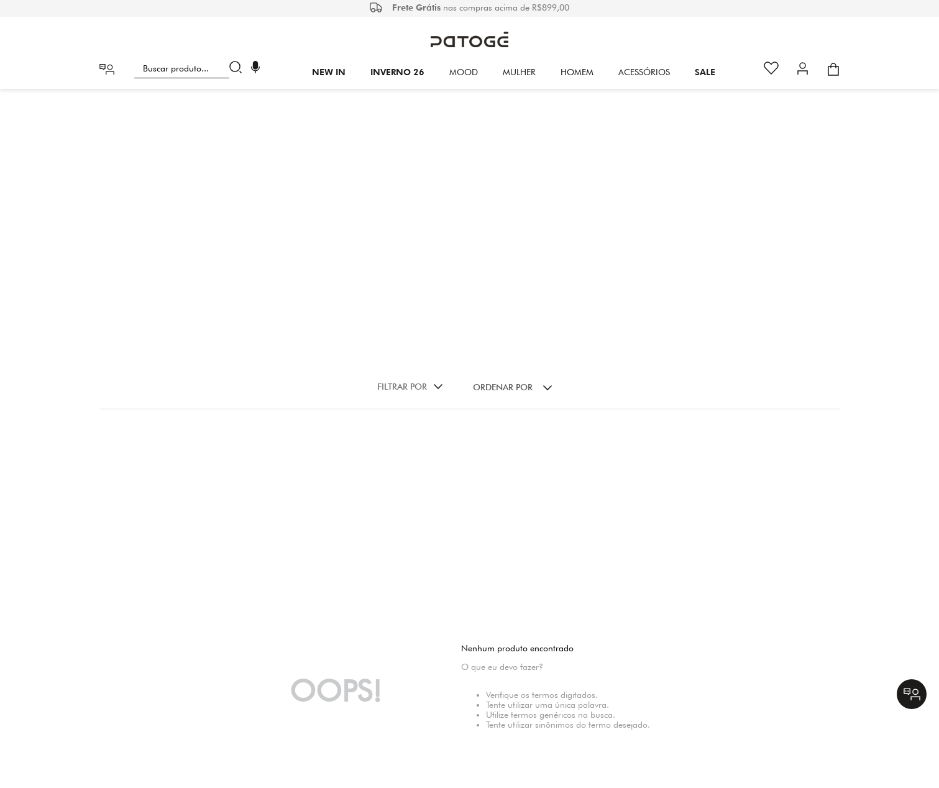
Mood (463, 72)
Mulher (519, 72)
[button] (255, 68)
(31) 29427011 (517, 692)
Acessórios (644, 72)
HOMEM (577, 72)
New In (329, 72)
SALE (705, 72)
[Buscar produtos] (238, 68)
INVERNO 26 (397, 72)
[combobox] (190, 68)
